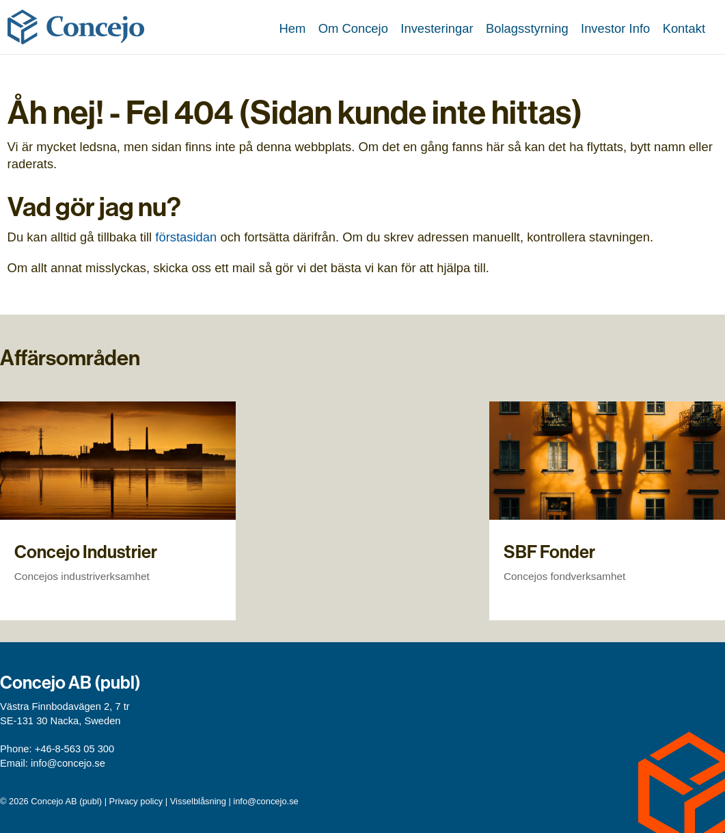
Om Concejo (353, 28)
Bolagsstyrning (527, 28)
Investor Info (615, 28)
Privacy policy (136, 801)
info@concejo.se (68, 763)
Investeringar (436, 28)
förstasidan (186, 237)
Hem (292, 28)
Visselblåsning (198, 801)
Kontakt (684, 28)
